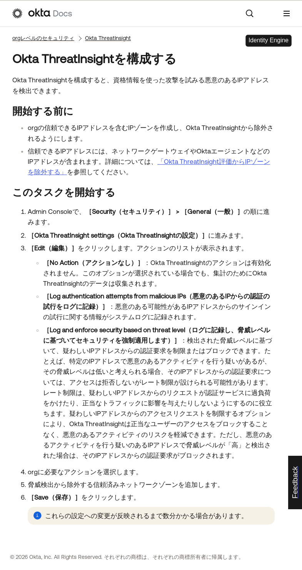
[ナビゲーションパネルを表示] (286, 13)
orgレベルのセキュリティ (43, 38)
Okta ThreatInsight (108, 38)
